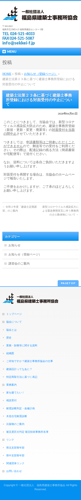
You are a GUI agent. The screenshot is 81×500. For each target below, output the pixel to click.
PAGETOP (68, 283)
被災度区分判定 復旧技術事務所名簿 (27, 431)
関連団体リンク (15, 463)
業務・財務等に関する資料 (21, 345)
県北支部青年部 (15, 447)
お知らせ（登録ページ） (25, 254)
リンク (10, 439)
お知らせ (14, 245)
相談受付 (11, 400)
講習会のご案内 (19, 263)
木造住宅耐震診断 (16, 416)
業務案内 (11, 384)
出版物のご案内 (15, 424)
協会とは (11, 329)
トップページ (14, 314)
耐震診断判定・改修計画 (20, 408)
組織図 (10, 353)
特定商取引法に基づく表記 (21, 376)
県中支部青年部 (15, 455)
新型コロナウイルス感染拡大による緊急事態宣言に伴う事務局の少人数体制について (60, 210)
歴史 (8, 337)
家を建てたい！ (15, 392)
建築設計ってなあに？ (19, 369)
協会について (14, 321)
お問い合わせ (14, 471)
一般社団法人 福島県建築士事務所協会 (42, 485)
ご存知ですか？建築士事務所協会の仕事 (29, 361)
